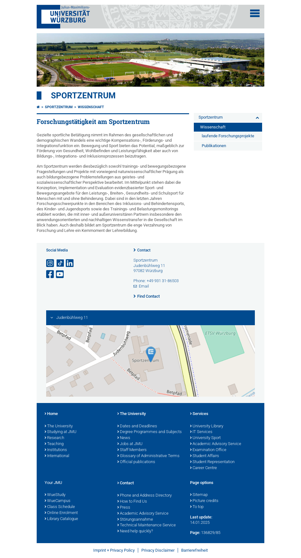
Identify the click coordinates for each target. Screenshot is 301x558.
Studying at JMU (61, 432)
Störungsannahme (135, 520)
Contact (143, 250)
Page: (195, 532)
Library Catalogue (61, 519)
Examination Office (208, 450)
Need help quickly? (135, 531)
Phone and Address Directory (144, 496)
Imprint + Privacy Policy (114, 550)
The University (59, 426)
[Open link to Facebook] (50, 274)
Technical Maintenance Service (146, 525)
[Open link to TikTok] (60, 263)
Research (54, 438)
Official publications (136, 462)
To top (197, 507)
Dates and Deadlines (137, 426)
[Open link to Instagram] (50, 263)
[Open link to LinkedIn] (70, 263)
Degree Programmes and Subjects (149, 432)
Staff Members (132, 450)
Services (199, 414)
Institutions (56, 450)
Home (51, 414)
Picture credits (204, 501)
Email (144, 286)
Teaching (54, 444)
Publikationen (214, 145)
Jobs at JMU (130, 444)
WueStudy (55, 495)
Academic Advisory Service (215, 444)
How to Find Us (132, 502)
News (123, 438)
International (57, 456)
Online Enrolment (61, 513)
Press (123, 508)
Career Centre (203, 468)
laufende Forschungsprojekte (228, 135)
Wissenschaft (91, 107)
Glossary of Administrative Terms (148, 456)
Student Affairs (204, 456)
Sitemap (199, 495)
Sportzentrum (83, 95)
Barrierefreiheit (194, 550)
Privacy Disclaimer (158, 550)
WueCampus (58, 501)
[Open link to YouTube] (60, 274)
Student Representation (212, 462)
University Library (206, 426)
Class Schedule (60, 507)
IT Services (201, 432)
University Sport (205, 438)
